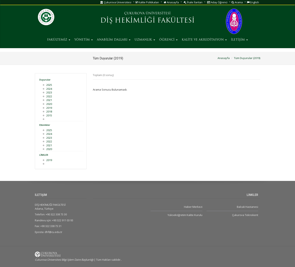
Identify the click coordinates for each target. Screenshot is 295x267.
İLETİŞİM (239, 39)
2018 (49, 111)
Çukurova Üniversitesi (115, 2)
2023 (49, 92)
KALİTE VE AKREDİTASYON (204, 39)
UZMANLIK (145, 39)
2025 (49, 85)
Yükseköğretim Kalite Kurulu (185, 215)
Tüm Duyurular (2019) (247, 58)
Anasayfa (171, 2)
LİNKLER (43, 154)
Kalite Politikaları (147, 2)
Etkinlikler (44, 124)
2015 (49, 115)
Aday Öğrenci (217, 2)
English (253, 2)
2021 (49, 100)
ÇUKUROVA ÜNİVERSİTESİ (147, 13)
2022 (49, 96)
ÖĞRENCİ (168, 39)
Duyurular (45, 79)
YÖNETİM (83, 39)
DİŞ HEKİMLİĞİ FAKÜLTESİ (147, 21)
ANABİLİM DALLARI (113, 39)
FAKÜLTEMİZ (58, 39)
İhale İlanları (193, 2)
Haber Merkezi (193, 207)
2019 (49, 108)
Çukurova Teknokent (245, 215)
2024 (49, 89)
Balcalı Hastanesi (247, 207)
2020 (49, 104)
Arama (237, 2)
